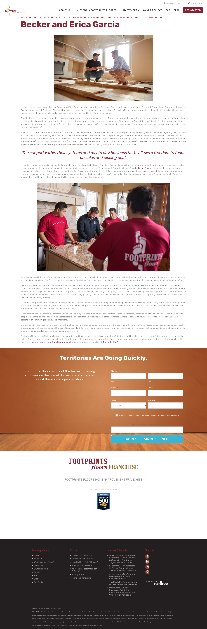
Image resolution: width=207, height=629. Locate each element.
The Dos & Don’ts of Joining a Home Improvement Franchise (123, 583)
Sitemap (34, 608)
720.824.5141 (195, 3)
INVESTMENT (130, 10)
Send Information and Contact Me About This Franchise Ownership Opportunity (147, 415)
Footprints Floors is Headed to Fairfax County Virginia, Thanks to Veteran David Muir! (123, 568)
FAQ (168, 10)
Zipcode (152, 400)
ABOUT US (65, 10)
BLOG (177, 10)
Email (114, 388)
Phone (151, 388)
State (114, 400)
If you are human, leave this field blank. (147, 425)
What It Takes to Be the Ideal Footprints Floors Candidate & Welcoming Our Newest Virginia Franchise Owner (122, 559)
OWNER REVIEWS (152, 10)
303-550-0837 (110, 342)
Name (114, 371)
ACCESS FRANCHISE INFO (147, 439)
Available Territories (174, 3)
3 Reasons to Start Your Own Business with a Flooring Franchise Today (122, 576)
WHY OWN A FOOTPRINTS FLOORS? (96, 10)
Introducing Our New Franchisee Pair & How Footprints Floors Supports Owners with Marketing (122, 591)
